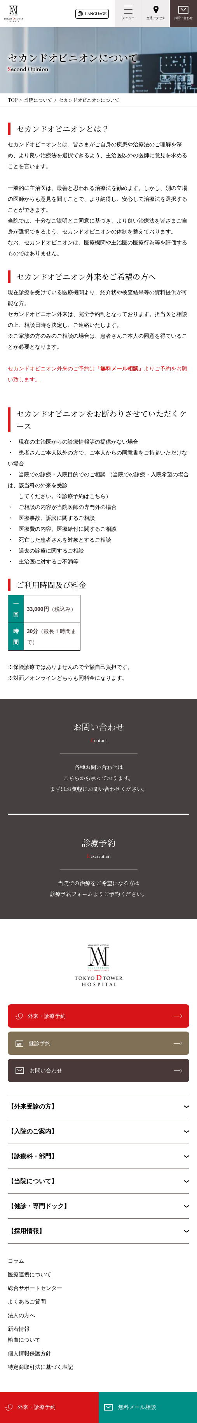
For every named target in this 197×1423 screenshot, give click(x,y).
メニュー (128, 18)
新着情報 (19, 1329)
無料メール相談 (137, 1407)
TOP (12, 100)
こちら (97, 496)
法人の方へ (21, 1315)
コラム (16, 1261)
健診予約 (40, 1043)
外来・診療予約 (36, 1407)
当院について (38, 100)
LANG (95, 14)
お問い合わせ (183, 18)
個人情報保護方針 (29, 1353)
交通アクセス (155, 18)
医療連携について (29, 1274)
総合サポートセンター (35, 1288)
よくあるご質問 (27, 1301)
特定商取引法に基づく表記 (40, 1367)
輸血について (24, 1340)
